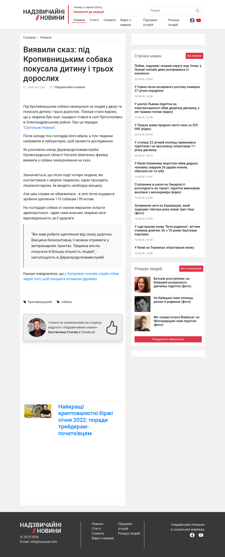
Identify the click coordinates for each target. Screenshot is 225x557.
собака (66, 302)
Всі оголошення (191, 268)
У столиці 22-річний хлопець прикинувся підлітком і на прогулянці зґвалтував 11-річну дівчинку (165, 146)
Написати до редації (89, 12)
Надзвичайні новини (69, 87)
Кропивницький (40, 302)
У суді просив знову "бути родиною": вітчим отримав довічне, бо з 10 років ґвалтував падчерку (167, 230)
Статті (94, 20)
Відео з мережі (125, 22)
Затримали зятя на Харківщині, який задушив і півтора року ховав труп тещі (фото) (164, 209)
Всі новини (194, 55)
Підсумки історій (150, 22)
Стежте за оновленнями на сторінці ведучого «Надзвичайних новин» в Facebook (74, 327)
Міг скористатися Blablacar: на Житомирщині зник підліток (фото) (176, 321)
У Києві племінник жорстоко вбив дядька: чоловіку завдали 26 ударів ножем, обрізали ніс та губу (166, 167)
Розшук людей (173, 22)
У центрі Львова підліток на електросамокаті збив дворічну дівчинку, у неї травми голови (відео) (167, 107)
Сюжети (110, 20)
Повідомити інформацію (168, 339)
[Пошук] (170, 10)
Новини (79, 20)
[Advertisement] (72, 372)
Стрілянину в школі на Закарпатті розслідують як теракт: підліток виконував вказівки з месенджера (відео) (167, 188)
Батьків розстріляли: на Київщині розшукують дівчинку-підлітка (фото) (172, 282)
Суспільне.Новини (39, 128)
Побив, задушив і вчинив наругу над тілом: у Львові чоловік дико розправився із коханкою (168, 69)
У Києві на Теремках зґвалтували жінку (164, 247)
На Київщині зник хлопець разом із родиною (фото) (173, 300)
